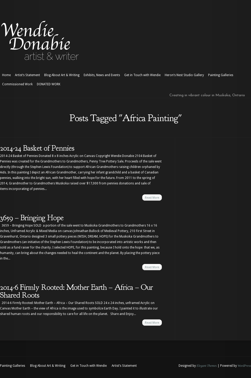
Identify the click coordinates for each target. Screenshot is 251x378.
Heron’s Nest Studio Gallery (184, 75)
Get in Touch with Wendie (142, 75)
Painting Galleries (220, 75)
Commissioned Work (17, 84)
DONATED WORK (48, 84)
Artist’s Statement (27, 75)
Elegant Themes (207, 366)
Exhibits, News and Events (102, 75)
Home (6, 75)
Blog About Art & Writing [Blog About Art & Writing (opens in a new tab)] (61, 75)
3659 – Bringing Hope (32, 218)
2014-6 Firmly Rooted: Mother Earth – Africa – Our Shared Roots (76, 291)
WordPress (244, 366)
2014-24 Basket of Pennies (37, 148)
